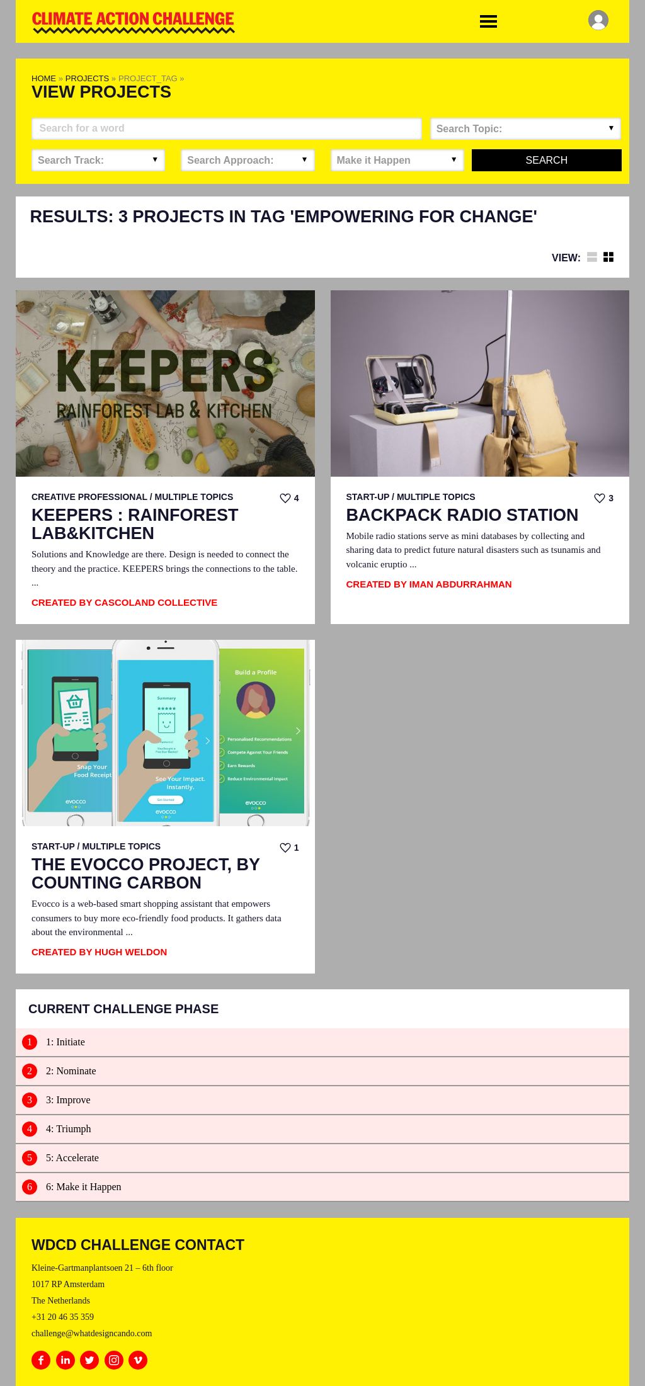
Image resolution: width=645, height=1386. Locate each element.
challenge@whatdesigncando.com (91, 1333)
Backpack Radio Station (462, 515)
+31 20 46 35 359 (62, 1317)
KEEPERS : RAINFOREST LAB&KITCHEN (135, 524)
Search (547, 160)
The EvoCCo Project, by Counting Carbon (145, 874)
